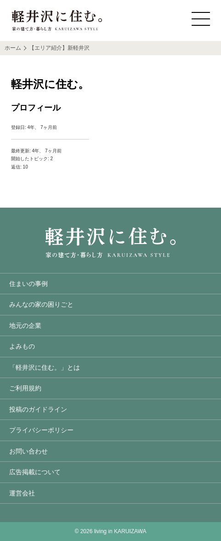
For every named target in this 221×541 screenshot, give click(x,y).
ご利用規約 (25, 388)
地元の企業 (25, 325)
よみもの (22, 346)
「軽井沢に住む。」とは (44, 367)
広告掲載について (35, 472)
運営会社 (22, 493)
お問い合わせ (28, 451)
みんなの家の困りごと (41, 304)
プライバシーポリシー (41, 430)
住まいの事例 (28, 283)
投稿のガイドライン (38, 409)
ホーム (13, 48)
